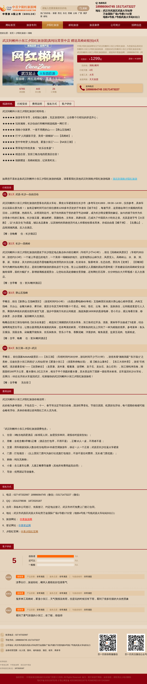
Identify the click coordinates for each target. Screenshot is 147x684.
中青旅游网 (14, 665)
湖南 (30, 33)
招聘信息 (136, 25)
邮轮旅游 (73, 25)
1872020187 (19, 668)
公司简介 (115, 25)
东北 (65, 14)
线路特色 (7, 103)
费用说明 (37, 103)
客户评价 (67, 103)
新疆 (55, 14)
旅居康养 (94, 25)
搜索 (85, 8)
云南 (75, 14)
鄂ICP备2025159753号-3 (48, 680)
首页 (12, 33)
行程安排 (22, 103)
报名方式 (52, 103)
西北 (60, 14)
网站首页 (10, 25)
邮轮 (45, 17)
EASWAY (106, 680)
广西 (80, 14)
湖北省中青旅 (26, 665)
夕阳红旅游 (52, 25)
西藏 (70, 14)
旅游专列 (31, 25)
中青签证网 (4, 665)
